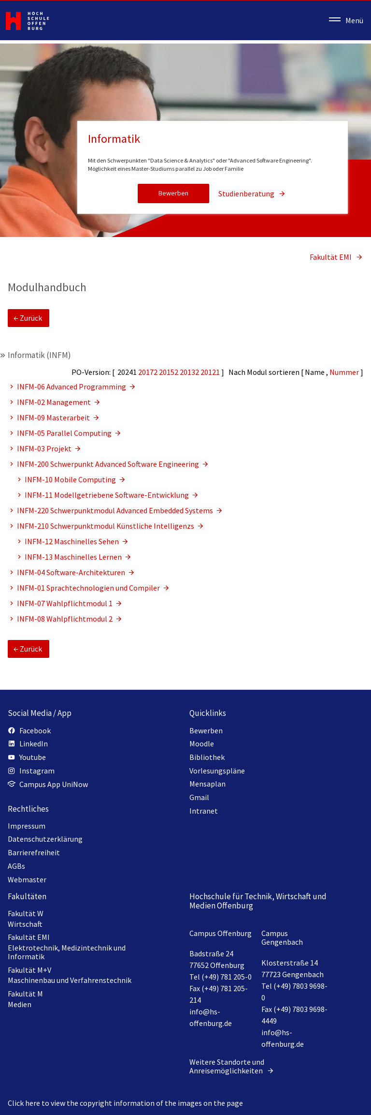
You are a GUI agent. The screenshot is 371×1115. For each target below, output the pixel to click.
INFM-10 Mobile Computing (71, 479)
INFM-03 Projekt (45, 448)
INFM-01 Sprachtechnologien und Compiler (89, 588)
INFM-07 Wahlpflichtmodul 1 (65, 603)
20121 (210, 372)
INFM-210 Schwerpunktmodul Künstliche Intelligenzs (106, 526)
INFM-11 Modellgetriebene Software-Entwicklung (107, 495)
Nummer (344, 372)
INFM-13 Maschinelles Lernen (74, 557)
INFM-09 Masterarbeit (54, 417)
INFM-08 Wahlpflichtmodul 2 (65, 619)
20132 (190, 372)
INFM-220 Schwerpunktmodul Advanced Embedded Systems (115, 510)
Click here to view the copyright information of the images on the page (125, 1103)
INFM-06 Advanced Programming (72, 386)
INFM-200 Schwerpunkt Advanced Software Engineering (108, 464)
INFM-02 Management (54, 402)
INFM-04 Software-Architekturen (72, 572)
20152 (169, 372)
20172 (148, 372)
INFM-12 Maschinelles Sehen (72, 541)
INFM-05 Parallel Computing (65, 433)
